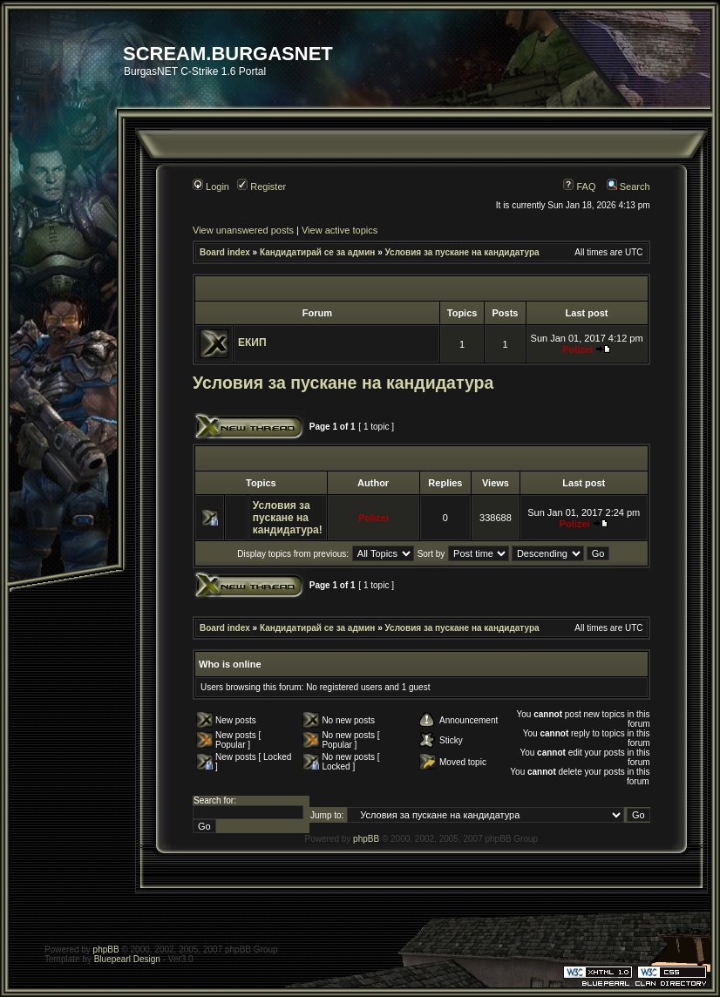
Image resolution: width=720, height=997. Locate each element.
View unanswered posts (243, 230)
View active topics (339, 230)
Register (261, 186)
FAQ (579, 186)
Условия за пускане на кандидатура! (288, 517)
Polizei (577, 349)
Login (211, 186)
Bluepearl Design (127, 959)
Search (628, 186)
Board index (225, 252)
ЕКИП (252, 342)
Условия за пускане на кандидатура (462, 252)
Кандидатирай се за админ (317, 252)
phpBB (366, 839)
